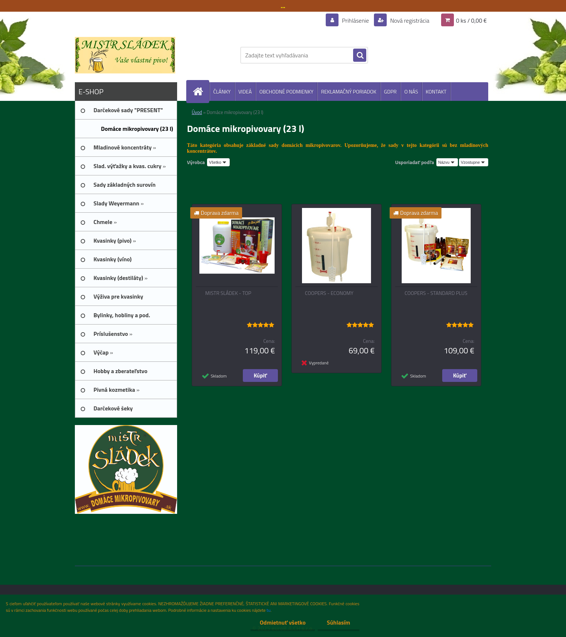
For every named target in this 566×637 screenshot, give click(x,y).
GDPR (390, 91)
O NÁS (411, 91)
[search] (359, 55)
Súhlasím (338, 622)
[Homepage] (200, 91)
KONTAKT (436, 91)
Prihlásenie (355, 20)
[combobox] (447, 162)
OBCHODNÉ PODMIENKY (286, 91)
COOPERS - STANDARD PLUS (436, 293)
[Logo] (125, 55)
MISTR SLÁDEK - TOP (228, 293)
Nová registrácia (409, 20)
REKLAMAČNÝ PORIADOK (348, 91)
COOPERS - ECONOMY (329, 293)
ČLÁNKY (222, 91)
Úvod (197, 112)
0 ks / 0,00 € (471, 20)
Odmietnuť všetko (283, 622)
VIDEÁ (245, 91)
